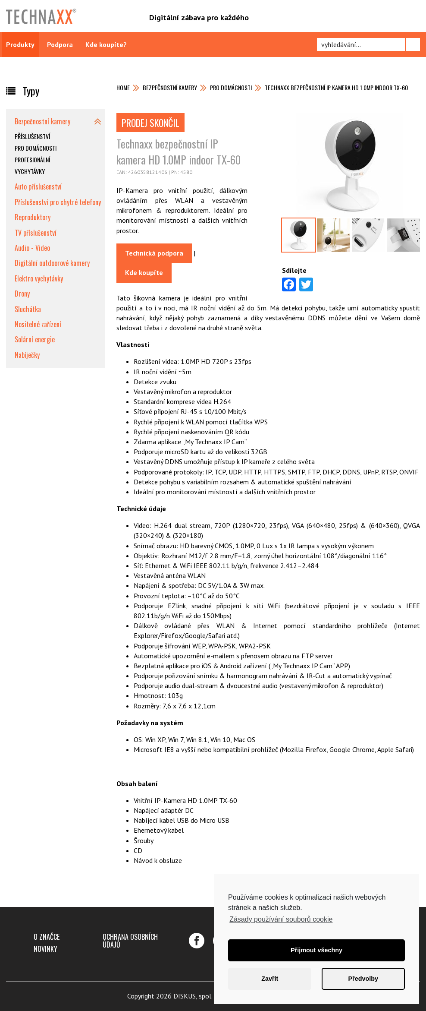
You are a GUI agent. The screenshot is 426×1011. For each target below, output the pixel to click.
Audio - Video (32, 248)
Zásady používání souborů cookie (280, 919)
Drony (22, 293)
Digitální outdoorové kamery (52, 263)
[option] (298, 235)
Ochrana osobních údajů (130, 941)
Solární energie (35, 339)
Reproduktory (32, 217)
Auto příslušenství (38, 186)
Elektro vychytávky (39, 278)
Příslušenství (32, 136)
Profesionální (32, 159)
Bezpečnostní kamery (170, 87)
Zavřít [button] (269, 978)
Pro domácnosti (231, 87)
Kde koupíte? (106, 44)
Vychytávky (30, 171)
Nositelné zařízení (38, 324)
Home (123, 87)
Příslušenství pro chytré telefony (58, 202)
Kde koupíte (144, 272)
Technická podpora (154, 253)
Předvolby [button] (363, 978)
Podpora (60, 44)
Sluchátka (28, 309)
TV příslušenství (35, 232)
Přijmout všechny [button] (316, 950)
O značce (47, 937)
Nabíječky (27, 355)
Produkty (20, 44)
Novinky (45, 949)
